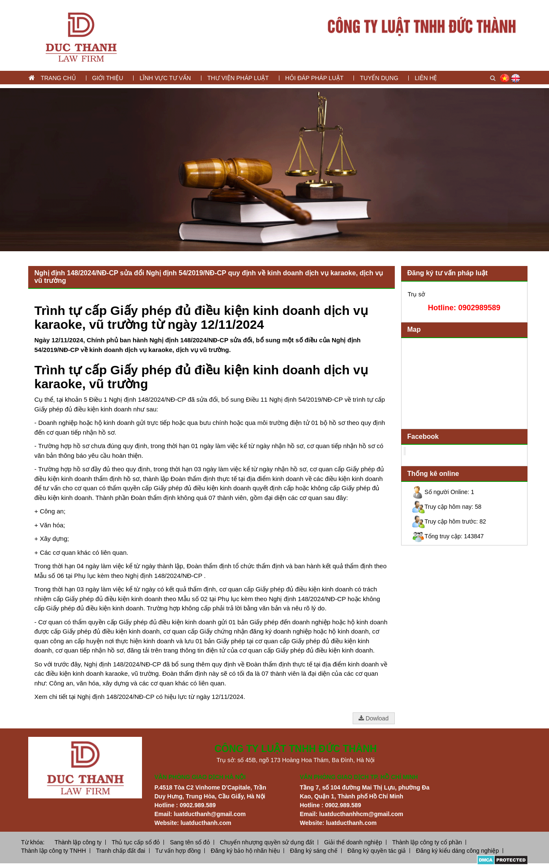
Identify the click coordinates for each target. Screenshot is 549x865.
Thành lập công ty (78, 842)
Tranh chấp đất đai (120, 850)
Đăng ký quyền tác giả (376, 850)
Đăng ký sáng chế (313, 850)
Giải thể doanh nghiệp (353, 842)
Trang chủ (57, 78)
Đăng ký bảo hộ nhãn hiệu (245, 850)
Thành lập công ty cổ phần (427, 842)
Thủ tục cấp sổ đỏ (136, 842)
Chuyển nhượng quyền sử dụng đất (267, 842)
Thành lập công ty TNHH (53, 850)
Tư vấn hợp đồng (178, 850)
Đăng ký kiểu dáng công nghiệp (457, 850)
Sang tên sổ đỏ (190, 842)
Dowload (373, 718)
